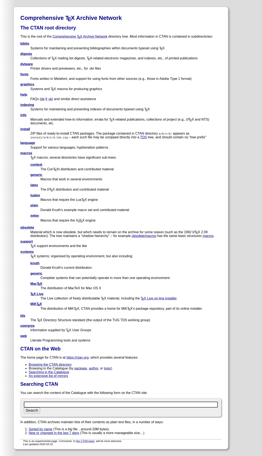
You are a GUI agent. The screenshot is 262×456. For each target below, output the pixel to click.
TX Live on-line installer (159, 298)
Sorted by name (40, 429)
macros (26, 153)
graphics (27, 84)
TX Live (36, 294)
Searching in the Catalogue (49, 372)
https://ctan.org (77, 357)
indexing (27, 105)
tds (22, 315)
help (23, 94)
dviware (26, 64)
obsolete (27, 227)
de (43, 99)
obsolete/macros (144, 236)
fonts (24, 74)
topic (107, 368)
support (26, 241)
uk (50, 99)
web (23, 336)
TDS (143, 137)
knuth (35, 263)
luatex (35, 195)
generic (36, 175)
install (25, 129)
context (36, 164)
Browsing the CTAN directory (50, 364)
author (93, 368)
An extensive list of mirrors (48, 376)
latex (34, 185)
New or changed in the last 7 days (54, 433)
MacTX (36, 283)
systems (27, 251)
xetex (34, 215)
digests (26, 54)
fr (46, 99)
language (27, 143)
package (80, 368)
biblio (24, 43)
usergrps (27, 325)
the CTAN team (85, 441)
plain (34, 205)
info (23, 115)
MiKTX (36, 304)
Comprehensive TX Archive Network (80, 36)
